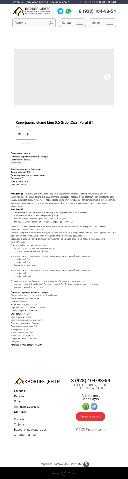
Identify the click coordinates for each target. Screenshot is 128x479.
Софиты (19, 424)
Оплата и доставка (27, 406)
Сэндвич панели (25, 434)
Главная (19, 391)
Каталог (19, 396)
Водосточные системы (30, 429)
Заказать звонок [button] (90, 416)
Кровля (19, 419)
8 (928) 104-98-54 (97, 11)
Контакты (20, 411)
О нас (18, 401)
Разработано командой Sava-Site (60, 464)
